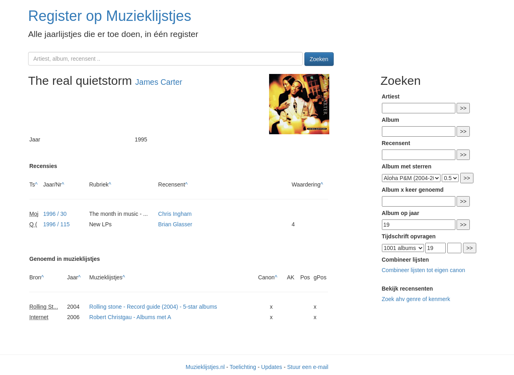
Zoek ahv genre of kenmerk (416, 299)
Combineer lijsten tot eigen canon (423, 270)
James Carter (158, 82)
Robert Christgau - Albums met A (130, 317)
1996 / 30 (54, 214)
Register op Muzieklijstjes (109, 16)
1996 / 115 (56, 224)
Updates (271, 367)
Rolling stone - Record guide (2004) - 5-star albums (153, 306)
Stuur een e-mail (307, 367)
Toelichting (243, 367)
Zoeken (319, 59)
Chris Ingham (175, 214)
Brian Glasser (175, 224)
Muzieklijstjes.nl (205, 367)
